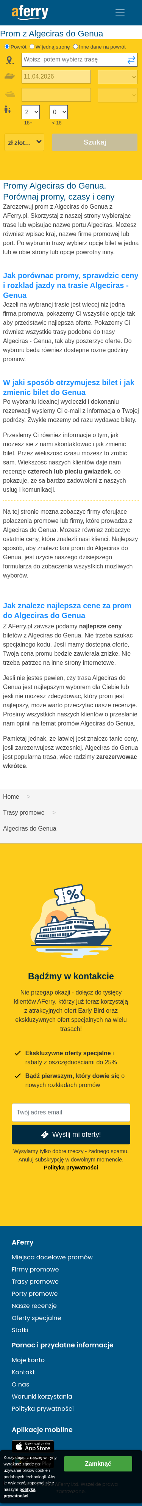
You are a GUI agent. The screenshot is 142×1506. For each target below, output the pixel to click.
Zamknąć (98, 1463)
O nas (20, 1384)
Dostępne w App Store (33, 1446)
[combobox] (79, 60)
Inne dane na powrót (102, 47)
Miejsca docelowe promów (52, 1257)
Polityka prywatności (71, 1168)
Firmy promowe (35, 1269)
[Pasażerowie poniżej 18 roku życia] (59, 112)
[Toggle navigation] (120, 12)
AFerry (23, 1242)
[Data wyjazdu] (56, 77)
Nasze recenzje (34, 1305)
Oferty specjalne (36, 1318)
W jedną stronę (53, 47)
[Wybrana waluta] (24, 143)
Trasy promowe (35, 1281)
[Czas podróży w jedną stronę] (117, 77)
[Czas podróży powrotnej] (117, 95)
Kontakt (23, 1372)
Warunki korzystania (42, 1396)
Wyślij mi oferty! (70, 1134)
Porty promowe (35, 1293)
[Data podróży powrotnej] (56, 95)
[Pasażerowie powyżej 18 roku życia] (31, 112)
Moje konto (28, 1360)
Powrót (19, 47)
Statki (20, 1330)
